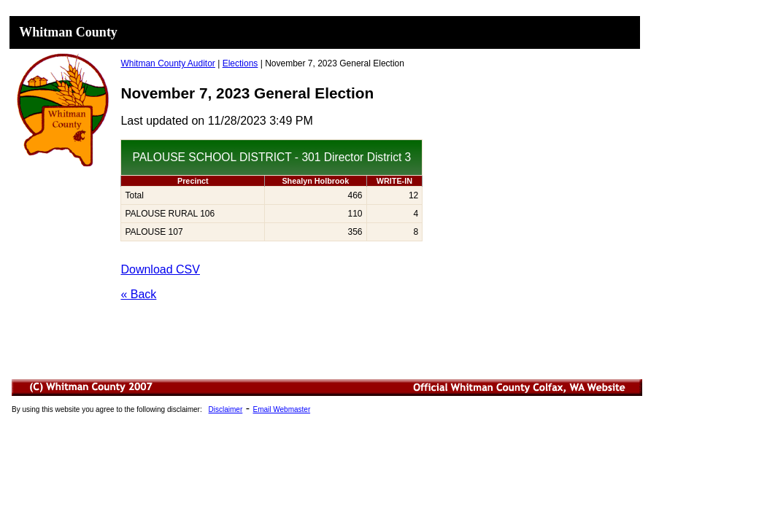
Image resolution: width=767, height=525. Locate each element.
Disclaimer (226, 409)
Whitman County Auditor (167, 63)
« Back (138, 294)
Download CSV (160, 269)
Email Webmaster (281, 409)
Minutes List (327, 409)
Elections (240, 63)
